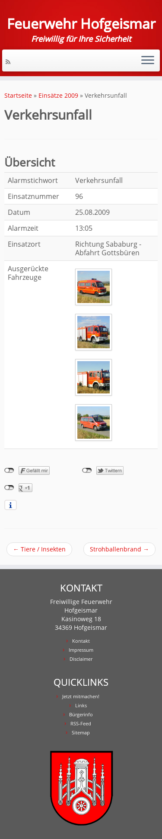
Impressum (81, 650)
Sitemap (81, 732)
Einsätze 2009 (58, 95)
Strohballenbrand (119, 549)
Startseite (18, 95)
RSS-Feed (80, 723)
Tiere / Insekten (39, 549)
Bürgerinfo (81, 714)
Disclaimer (81, 659)
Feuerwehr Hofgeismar (81, 23)
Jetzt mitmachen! (80, 696)
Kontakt (81, 641)
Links (81, 705)
